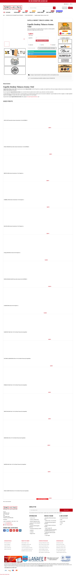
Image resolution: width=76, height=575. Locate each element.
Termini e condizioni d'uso (34, 519)
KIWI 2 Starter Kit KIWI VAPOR (44, 544)
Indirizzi (61, 522)
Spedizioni (32, 530)
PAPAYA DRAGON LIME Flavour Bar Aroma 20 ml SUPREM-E (15, 279)
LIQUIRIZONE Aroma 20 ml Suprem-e (11, 305)
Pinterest (53, 44)
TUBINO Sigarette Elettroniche (61, 552)
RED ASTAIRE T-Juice (25, 542)
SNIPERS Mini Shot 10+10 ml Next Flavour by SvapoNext (15, 464)
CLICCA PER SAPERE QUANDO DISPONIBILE (47, 48)
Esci (61, 524)
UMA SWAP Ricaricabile (60, 544)
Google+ (14, 530)
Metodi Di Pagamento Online (35, 521)
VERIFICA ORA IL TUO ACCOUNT (50, 520)
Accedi (64, 7)
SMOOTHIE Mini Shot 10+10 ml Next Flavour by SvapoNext (15, 411)
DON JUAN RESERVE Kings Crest (27, 549)
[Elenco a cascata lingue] (66, 4)
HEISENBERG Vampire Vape (26, 544)
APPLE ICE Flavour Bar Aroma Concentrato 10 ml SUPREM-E (15, 120)
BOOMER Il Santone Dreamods (27, 550)
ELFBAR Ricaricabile (59, 542)
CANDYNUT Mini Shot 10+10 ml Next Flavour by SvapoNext (15, 332)
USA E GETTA (33, 12)
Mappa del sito (32, 533)
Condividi (30, 44)
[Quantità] (42, 38)
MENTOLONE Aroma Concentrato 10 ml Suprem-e (13, 173)
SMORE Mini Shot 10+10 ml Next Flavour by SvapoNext (14, 437)
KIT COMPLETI (59, 12)
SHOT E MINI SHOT (50, 12)
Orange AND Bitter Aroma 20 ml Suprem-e (12, 252)
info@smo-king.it (10, 524)
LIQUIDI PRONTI (40, 12)
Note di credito (62, 521)
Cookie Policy (7, 574)
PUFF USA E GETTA (7, 542)
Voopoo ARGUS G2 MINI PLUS (44, 547)
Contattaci (32, 531)
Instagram (20, 530)
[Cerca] (42, 8)
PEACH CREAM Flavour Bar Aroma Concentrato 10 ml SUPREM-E (16, 146)
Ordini (61, 519)
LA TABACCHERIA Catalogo (60, 550)
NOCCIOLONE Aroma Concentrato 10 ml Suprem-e (14, 226)
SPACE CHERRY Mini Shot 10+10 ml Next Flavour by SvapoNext (16, 490)
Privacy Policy (2, 574)
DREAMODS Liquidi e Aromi (60, 547)
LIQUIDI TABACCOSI (7, 547)
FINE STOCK (25, 12)
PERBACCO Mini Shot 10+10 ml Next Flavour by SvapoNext (15, 384)
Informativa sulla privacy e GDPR (35, 528)
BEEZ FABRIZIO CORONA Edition (44, 552)
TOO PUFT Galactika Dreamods (27, 547)
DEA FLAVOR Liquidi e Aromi (61, 549)
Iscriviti (66, 510)
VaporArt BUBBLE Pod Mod (43, 549)
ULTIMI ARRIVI (17, 12)
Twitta (42, 44)
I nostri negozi (47, 535)
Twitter (7, 530)
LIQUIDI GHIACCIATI (7, 549)
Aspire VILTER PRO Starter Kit (44, 550)
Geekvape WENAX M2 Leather (44, 542)
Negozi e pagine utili (48, 528)
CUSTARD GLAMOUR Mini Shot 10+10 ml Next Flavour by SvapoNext (17, 358)
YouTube (11, 530)
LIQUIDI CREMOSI (7, 544)
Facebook (4, 530)
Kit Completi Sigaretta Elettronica (32, 96)
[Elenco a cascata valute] (71, 4)
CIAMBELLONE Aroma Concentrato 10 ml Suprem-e (14, 199)
